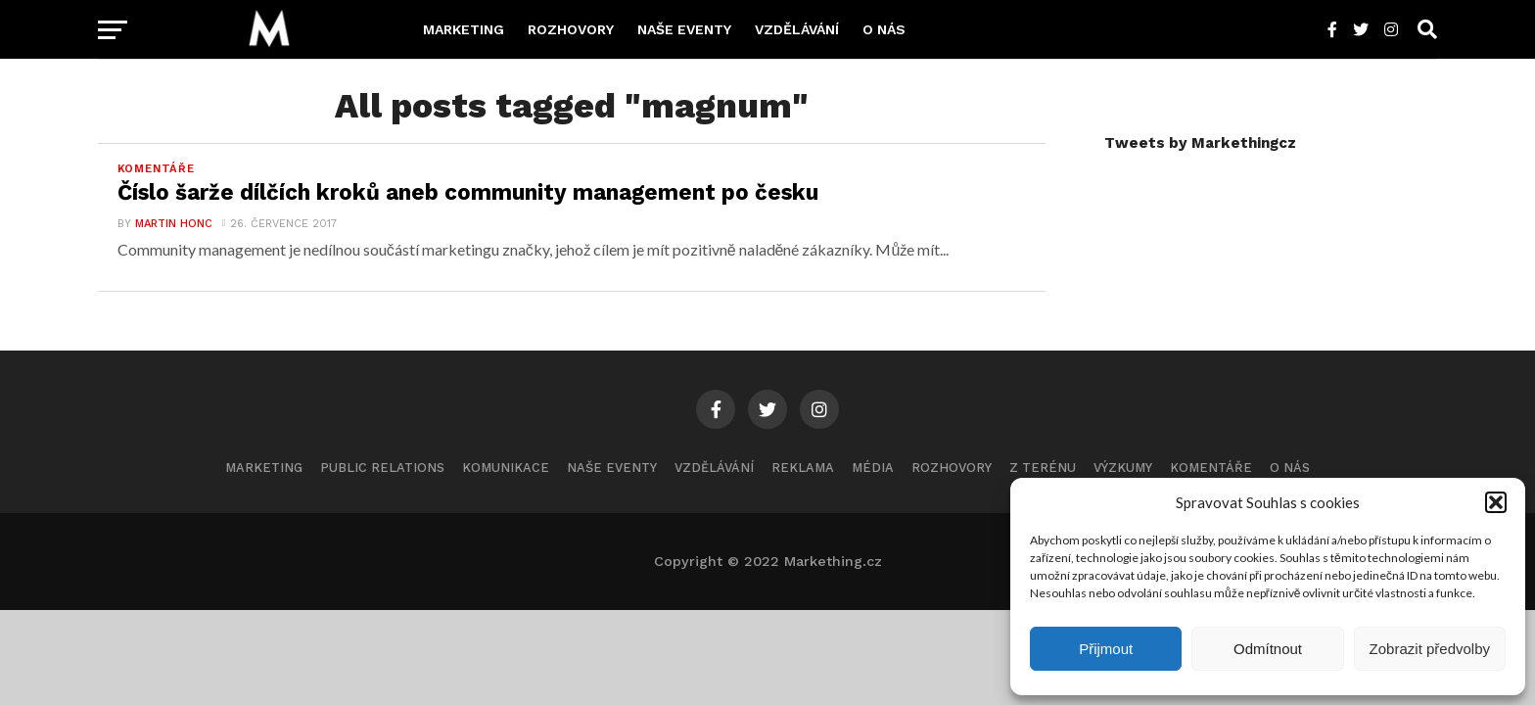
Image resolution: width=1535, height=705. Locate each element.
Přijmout (1106, 648)
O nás (884, 29)
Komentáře (1211, 467)
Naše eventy (684, 29)
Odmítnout (1267, 648)
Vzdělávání (797, 29)
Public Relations (382, 467)
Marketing (463, 29)
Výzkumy (1122, 467)
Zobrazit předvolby (1430, 648)
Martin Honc (173, 223)
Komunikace (505, 467)
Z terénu (1042, 467)
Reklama (802, 467)
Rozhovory (571, 29)
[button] (1496, 502)
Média (873, 467)
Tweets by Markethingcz (1200, 143)
